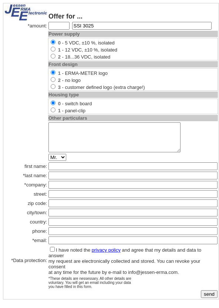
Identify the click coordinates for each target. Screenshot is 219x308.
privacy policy (106, 255)
